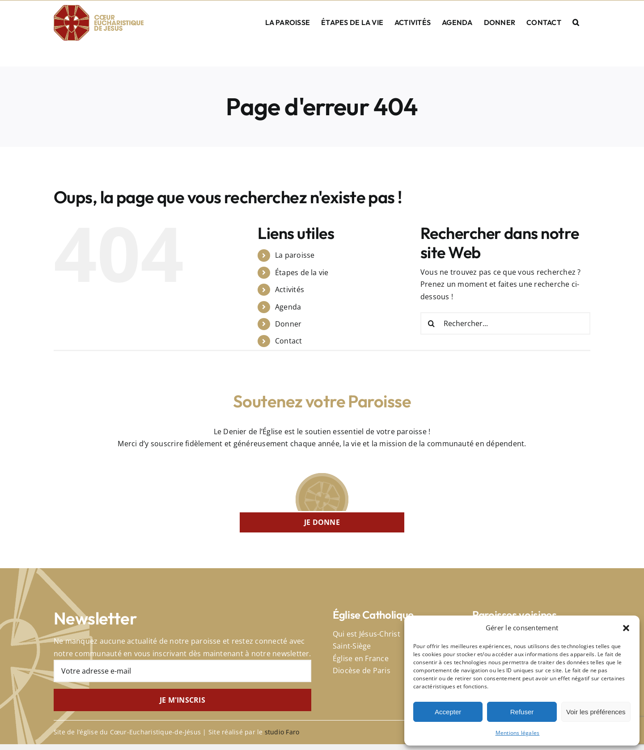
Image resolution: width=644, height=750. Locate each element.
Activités (289, 289)
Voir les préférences (596, 712)
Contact (288, 341)
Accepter (448, 712)
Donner (288, 324)
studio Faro (282, 732)
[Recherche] (431, 323)
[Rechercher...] (505, 323)
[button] (626, 628)
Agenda (288, 307)
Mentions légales (518, 733)
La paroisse (295, 255)
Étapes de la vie (302, 272)
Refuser (522, 712)
